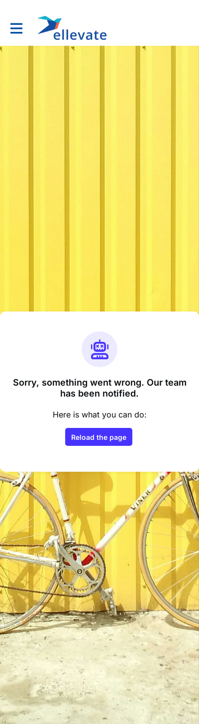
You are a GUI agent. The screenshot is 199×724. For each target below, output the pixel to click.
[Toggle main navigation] (16, 28)
